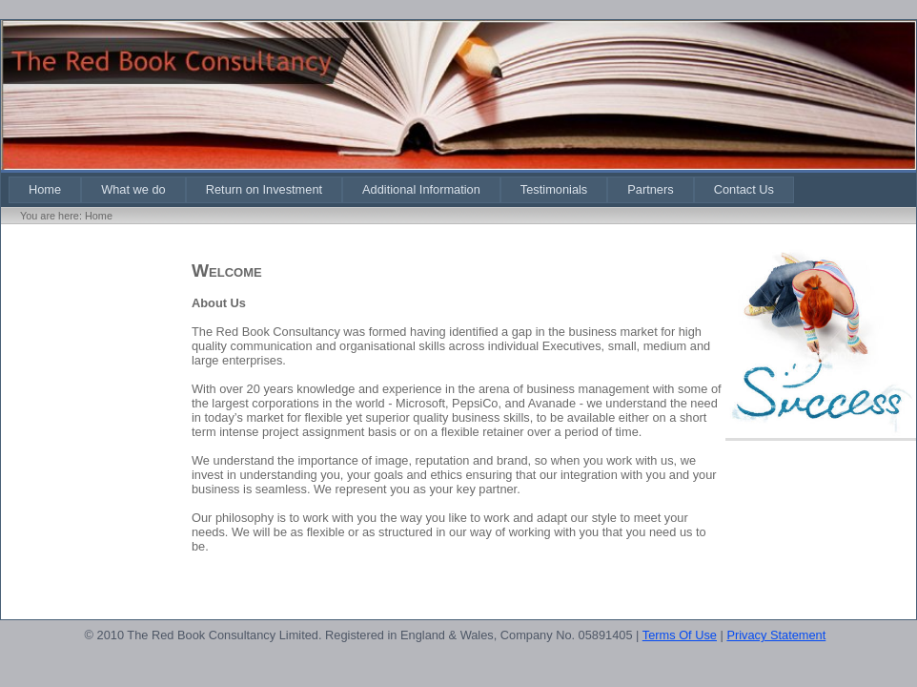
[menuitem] (45, 189)
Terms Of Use (679, 635)
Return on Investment (264, 189)
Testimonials (553, 189)
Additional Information (421, 189)
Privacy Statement (775, 635)
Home (45, 189)
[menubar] (401, 189)
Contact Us (744, 189)
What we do (133, 189)
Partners (650, 189)
